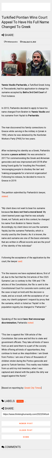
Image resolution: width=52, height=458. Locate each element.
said (20, 261)
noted (30, 322)
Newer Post (26, 423)
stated (5, 196)
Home (26, 437)
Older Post (26, 430)
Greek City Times (32, 388)
